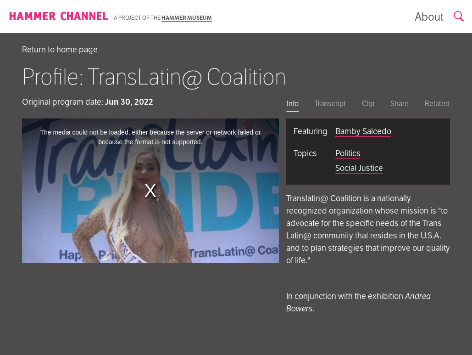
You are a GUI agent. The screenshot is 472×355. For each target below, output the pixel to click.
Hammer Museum (186, 17)
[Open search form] (459, 17)
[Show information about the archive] (429, 17)
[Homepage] (58, 17)
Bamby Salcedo (363, 131)
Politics (348, 153)
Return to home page (60, 49)
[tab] (292, 105)
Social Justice (359, 168)
